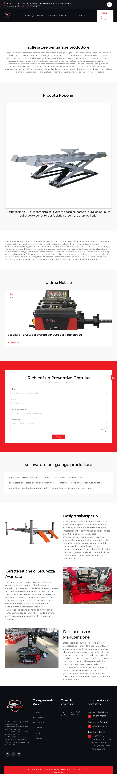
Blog (36, 733)
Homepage (29, 15)
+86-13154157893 (31, 6)
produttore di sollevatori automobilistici (64, 477)
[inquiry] (113, 377)
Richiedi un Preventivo (105, 16)
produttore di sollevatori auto (24, 477)
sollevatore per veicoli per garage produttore (32, 483)
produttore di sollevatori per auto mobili (73, 488)
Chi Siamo (52, 15)
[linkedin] (13, 754)
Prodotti (41, 15)
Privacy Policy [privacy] (58, 773)
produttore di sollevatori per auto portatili (81, 483)
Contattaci (63, 15)
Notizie (74, 15)
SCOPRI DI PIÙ (14, 342)
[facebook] (7, 754)
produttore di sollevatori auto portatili (28, 488)
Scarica (82, 15)
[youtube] (19, 754)
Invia (58, 437)
